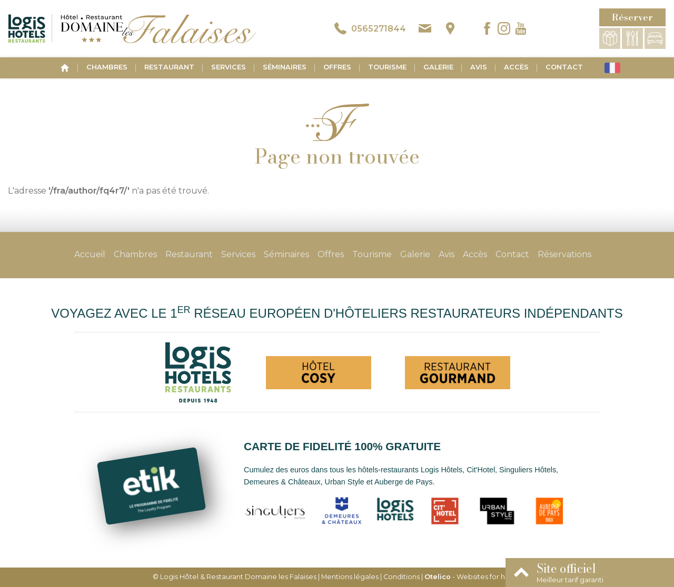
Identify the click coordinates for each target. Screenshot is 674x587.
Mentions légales (350, 577)
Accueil (89, 254)
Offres (337, 67)
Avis (478, 67)
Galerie (438, 67)
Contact (564, 67)
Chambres (106, 67)
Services (228, 67)
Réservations (564, 254)
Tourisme (387, 67)
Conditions (401, 577)
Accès (516, 67)
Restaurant (169, 67)
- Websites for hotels (473, 577)
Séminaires (284, 67)
